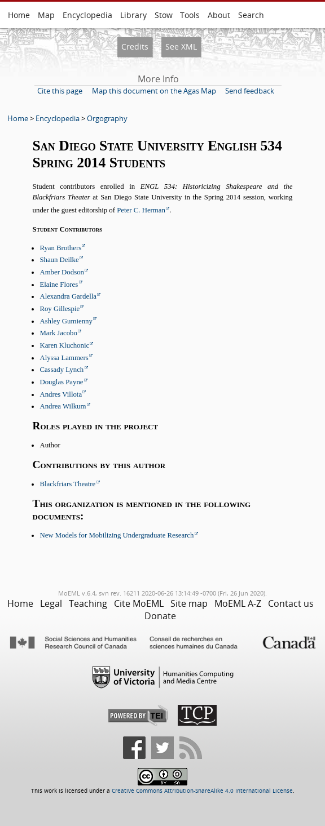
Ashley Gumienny (65, 321)
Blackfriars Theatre (67, 484)
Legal (51, 603)
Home (19, 15)
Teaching (88, 603)
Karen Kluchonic (64, 345)
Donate (160, 616)
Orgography (107, 118)
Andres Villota (60, 394)
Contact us (291, 603)
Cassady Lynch (61, 370)
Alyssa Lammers (63, 358)
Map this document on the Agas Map (154, 91)
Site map (189, 603)
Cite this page (59, 91)
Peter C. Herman (141, 210)
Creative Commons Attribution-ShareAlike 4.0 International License (202, 790)
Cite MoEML (139, 603)
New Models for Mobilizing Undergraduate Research (116, 535)
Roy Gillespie (59, 309)
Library (133, 15)
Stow (164, 15)
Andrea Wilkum (62, 406)
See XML (181, 46)
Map (46, 15)
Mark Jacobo (58, 333)
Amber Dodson (61, 272)
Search (251, 15)
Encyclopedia (87, 15)
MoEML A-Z (237, 603)
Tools (190, 15)
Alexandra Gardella (67, 296)
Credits (134, 46)
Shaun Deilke (58, 260)
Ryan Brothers (60, 248)
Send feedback (249, 91)
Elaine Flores (58, 284)
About (219, 15)
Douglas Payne (61, 382)
